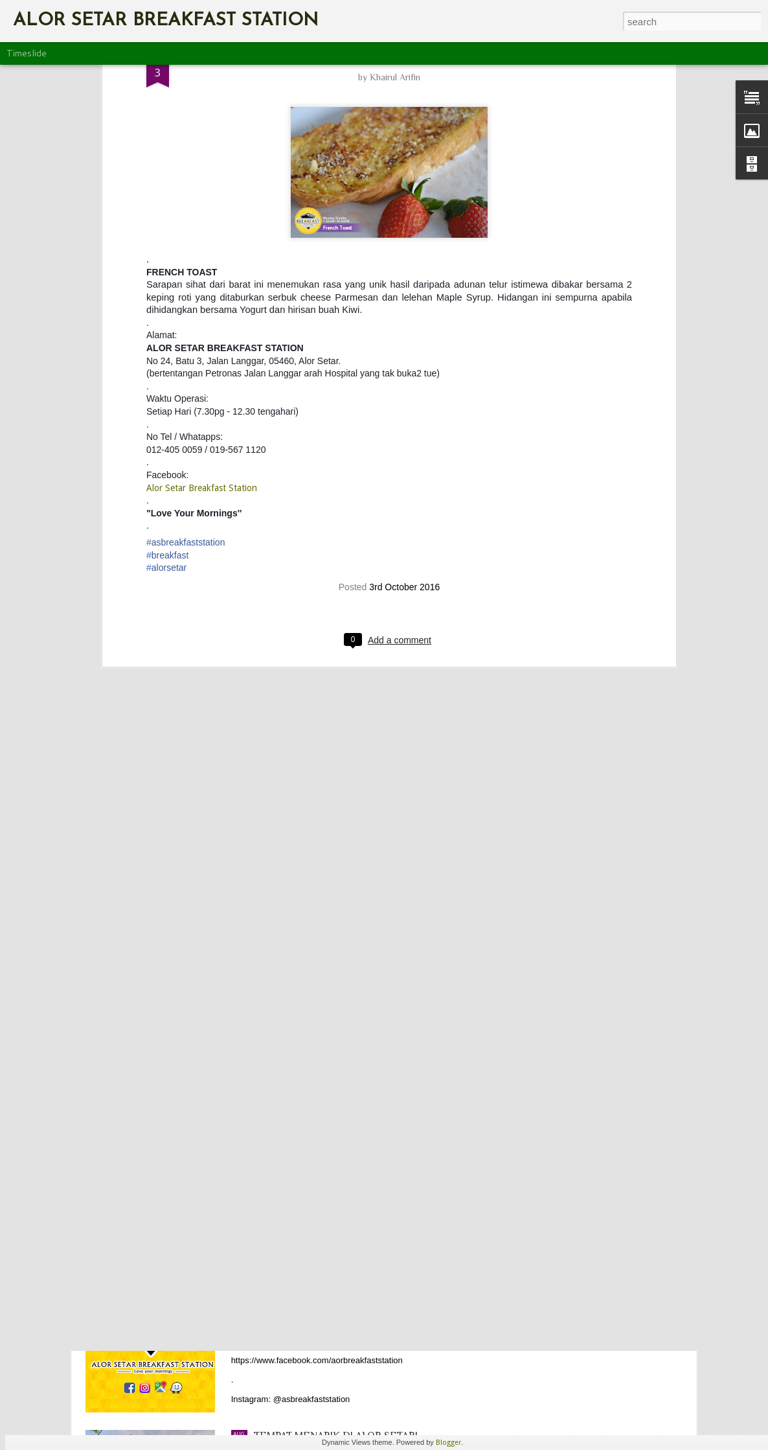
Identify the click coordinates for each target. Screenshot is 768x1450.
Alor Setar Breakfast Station (201, 264)
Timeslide (26, 53)
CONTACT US (285, 1289)
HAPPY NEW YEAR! (298, 1141)
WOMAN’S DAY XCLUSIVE (314, 994)
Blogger (448, 1442)
